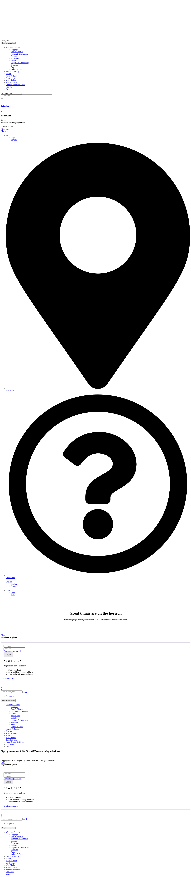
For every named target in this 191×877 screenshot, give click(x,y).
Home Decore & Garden (15, 742)
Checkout (4, 131)
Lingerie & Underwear (20, 720)
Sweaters (14, 722)
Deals (8, 746)
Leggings (14, 707)
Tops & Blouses (17, 709)
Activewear (15, 716)
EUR (13, 595)
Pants (13, 724)
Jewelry (9, 731)
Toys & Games (12, 740)
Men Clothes (11, 738)
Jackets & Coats (17, 727)
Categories (10, 696)
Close (3, 635)
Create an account (11, 678)
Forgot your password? (12, 651)
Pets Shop (10, 744)
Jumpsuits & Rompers (19, 711)
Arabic (13, 586)
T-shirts (14, 718)
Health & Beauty (12, 729)
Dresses (14, 713)
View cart (5, 129)
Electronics (10, 735)
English (9, 582)
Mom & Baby (11, 733)
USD (8, 590)
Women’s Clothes (13, 705)
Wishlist (5, 106)
